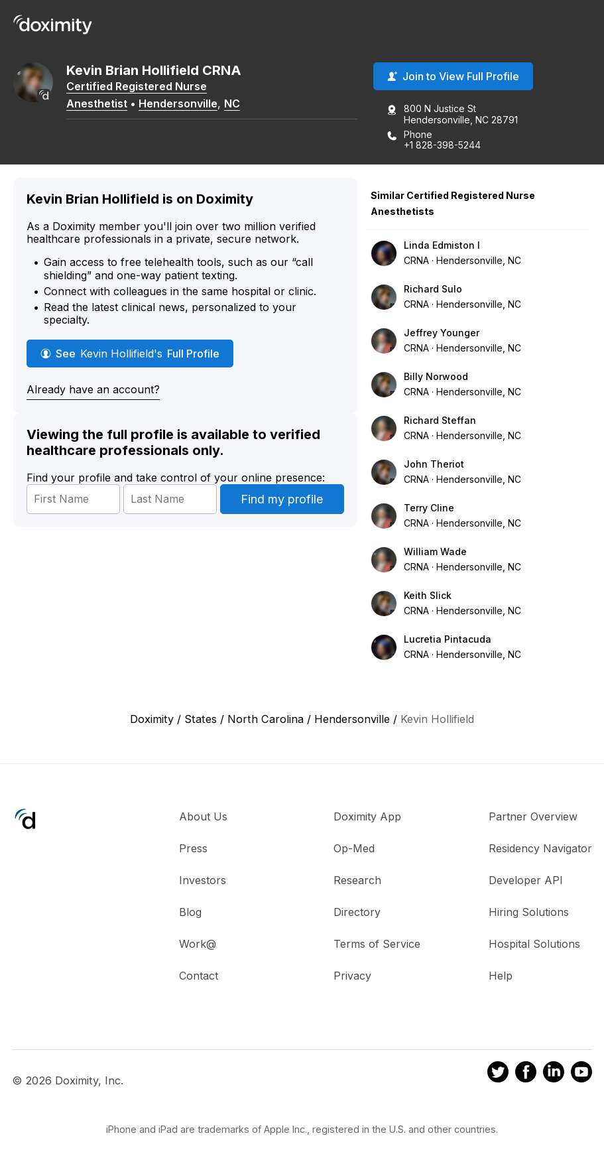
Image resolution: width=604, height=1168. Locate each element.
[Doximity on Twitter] (498, 1074)
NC (232, 103)
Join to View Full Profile (453, 76)
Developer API (526, 880)
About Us (203, 816)
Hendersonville (178, 103)
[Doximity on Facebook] (525, 1074)
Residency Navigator (540, 848)
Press (193, 848)
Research (357, 880)
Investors (202, 880)
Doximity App (367, 816)
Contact (198, 975)
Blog (190, 912)
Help (501, 975)
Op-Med (354, 848)
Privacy (352, 975)
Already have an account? (93, 389)
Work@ (197, 943)
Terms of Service (376, 943)
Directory (357, 912)
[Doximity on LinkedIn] (553, 1074)
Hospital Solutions (534, 943)
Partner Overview (533, 816)
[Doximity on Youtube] (581, 1074)
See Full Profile (129, 353)
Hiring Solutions (529, 912)
